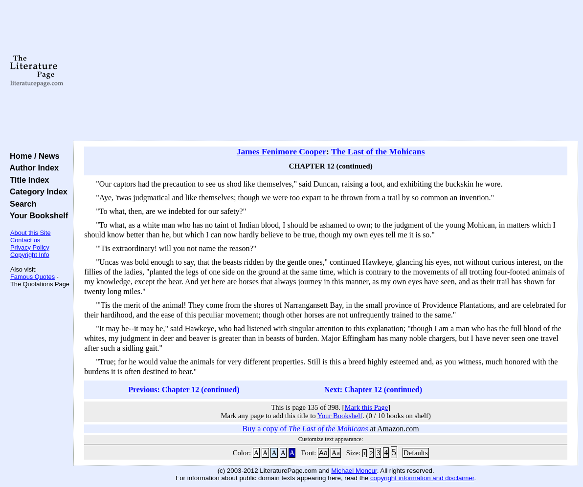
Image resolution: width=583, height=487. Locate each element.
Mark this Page (366, 407)
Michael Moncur (354, 470)
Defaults (416, 453)
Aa (323, 453)
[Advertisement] (325, 70)
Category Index (36, 191)
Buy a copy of (305, 428)
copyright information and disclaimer (422, 478)
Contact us (25, 240)
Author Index (32, 167)
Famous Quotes (32, 276)
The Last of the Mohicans (378, 151)
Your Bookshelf (36, 215)
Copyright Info (29, 254)
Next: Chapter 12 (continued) (373, 389)
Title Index (27, 179)
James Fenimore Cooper (281, 151)
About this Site (30, 232)
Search (20, 203)
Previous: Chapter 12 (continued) (183, 389)
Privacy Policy (29, 247)
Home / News (32, 155)
